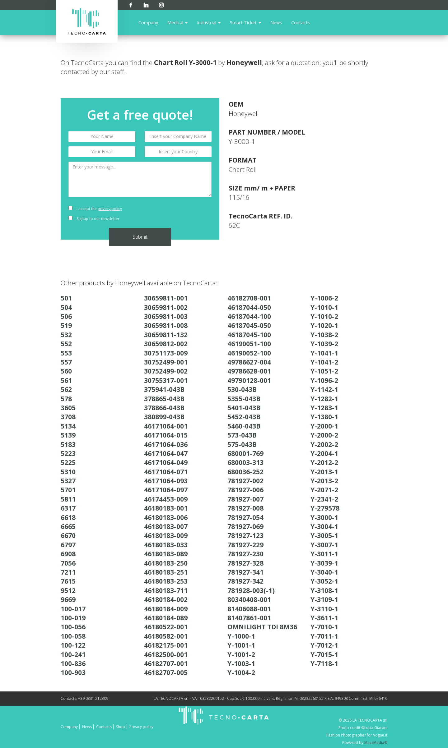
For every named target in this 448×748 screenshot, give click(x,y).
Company (148, 22)
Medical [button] (177, 22)
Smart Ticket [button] (245, 22)
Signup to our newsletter (93, 218)
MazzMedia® (375, 742)
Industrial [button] (209, 22)
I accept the (95, 208)
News (276, 22)
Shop (120, 726)
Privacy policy (141, 726)
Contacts (300, 22)
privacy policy (110, 208)
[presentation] (178, 214)
